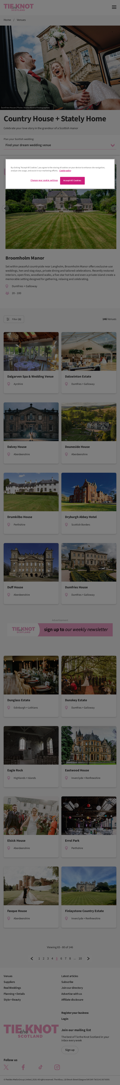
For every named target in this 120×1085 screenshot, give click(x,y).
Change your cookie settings (44, 180)
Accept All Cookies (72, 180)
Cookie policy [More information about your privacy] (65, 170)
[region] (60, 174)
